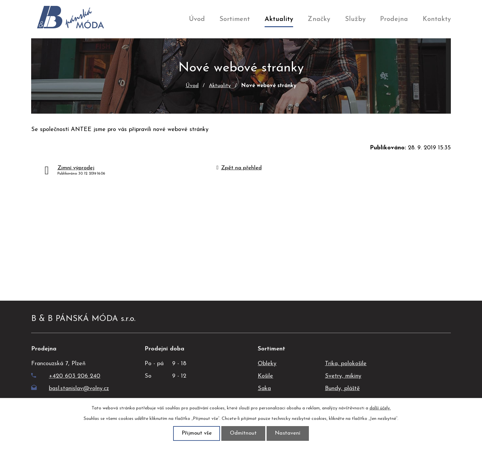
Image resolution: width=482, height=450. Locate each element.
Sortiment (234, 19)
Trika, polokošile (346, 364)
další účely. (380, 407)
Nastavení (289, 433)
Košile (265, 376)
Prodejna (394, 19)
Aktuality (279, 19)
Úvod (197, 19)
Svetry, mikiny (343, 376)
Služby (355, 19)
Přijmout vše (195, 433)
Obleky (267, 364)
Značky (319, 19)
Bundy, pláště (342, 388)
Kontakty (437, 19)
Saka (264, 388)
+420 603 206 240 (65, 376)
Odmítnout (243, 433)
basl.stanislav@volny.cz (70, 388)
